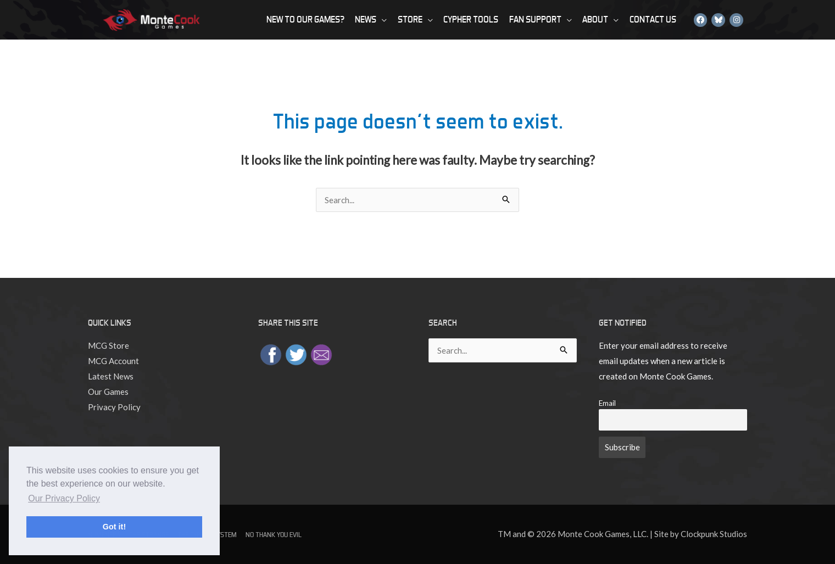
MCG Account (113, 361)
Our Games (108, 392)
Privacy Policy (114, 407)
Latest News (110, 376)
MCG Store (108, 345)
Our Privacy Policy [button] (64, 498)
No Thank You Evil (274, 535)
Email (607, 403)
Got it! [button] (114, 526)
